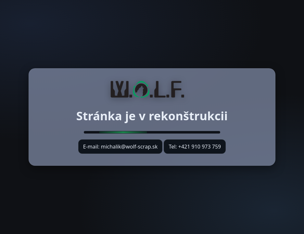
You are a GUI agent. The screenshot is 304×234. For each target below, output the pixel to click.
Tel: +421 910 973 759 (195, 146)
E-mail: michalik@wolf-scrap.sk (120, 148)
